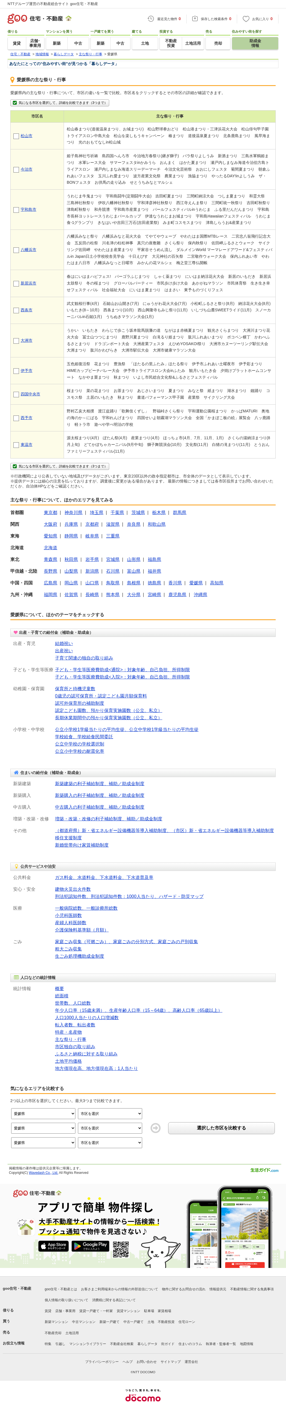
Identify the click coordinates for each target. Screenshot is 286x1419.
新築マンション (56, 1322)
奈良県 (133, 524)
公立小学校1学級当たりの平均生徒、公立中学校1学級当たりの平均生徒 (127, 729)
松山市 (26, 135)
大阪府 (50, 524)
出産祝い (64, 650)
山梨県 (71, 571)
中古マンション (84, 1322)
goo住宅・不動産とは (61, 1289)
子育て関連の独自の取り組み (84, 658)
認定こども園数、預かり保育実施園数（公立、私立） (108, 710)
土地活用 (72, 1333)
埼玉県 (96, 512)
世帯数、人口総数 (73, 1003)
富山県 (133, 571)
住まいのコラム (190, 1344)
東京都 (50, 512)
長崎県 (92, 594)
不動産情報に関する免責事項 (252, 1289)
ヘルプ (128, 1362)
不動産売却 (53, 1333)
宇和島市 (28, 209)
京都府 (92, 524)
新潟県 (92, 571)
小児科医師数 (68, 915)
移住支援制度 (68, 837)
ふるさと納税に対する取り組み (86, 1054)
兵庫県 (71, 524)
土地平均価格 (68, 1061)
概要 (59, 988)
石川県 (113, 571)
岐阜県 (92, 536)
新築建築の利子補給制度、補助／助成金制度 (99, 783)
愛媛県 (196, 582)
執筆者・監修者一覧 (221, 1344)
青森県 (50, 559)
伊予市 (26, 370)
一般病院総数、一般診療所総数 (86, 908)
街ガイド (168, 1344)
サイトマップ (171, 1362)
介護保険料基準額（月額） (82, 930)
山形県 (133, 559)
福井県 (154, 571)
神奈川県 (73, 512)
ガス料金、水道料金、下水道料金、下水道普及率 (104, 877)
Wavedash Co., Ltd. (43, 1173)
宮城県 (113, 559)
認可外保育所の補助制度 (79, 703)
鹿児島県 (177, 594)
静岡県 (71, 536)
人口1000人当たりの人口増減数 (87, 1017)
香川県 (175, 582)
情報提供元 (217, 1289)
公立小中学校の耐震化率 (79, 751)
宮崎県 (154, 594)
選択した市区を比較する (221, 1128)
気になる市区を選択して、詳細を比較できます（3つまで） (60, 103)
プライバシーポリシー (102, 1362)
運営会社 (191, 1362)
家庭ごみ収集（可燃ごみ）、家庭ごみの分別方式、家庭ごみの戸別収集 (126, 941)
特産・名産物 (68, 1032)
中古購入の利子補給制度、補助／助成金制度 (99, 807)
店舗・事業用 (65, 1311)
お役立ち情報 (14, 1343)
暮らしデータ (147, 1344)
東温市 (26, 444)
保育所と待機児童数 (75, 688)
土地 (150, 1322)
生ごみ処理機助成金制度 (79, 956)
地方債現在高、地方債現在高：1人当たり (96, 1068)
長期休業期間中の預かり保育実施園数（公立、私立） (108, 717)
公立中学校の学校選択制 (79, 744)
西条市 (26, 310)
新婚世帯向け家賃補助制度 (82, 845)
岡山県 (71, 582)
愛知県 (50, 536)
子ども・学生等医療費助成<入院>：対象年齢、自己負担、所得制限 (122, 677)
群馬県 (179, 512)
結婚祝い (64, 643)
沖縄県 (200, 594)
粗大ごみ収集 (68, 949)
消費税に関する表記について (114, 1300)
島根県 (133, 582)
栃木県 (159, 512)
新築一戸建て (109, 1322)
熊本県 (113, 594)
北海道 (50, 547)
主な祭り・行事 (70, 1039)
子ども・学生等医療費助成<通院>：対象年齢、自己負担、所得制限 (122, 669)
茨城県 (138, 512)
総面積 (61, 995)
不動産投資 (166, 1322)
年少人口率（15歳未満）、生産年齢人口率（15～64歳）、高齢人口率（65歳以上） (138, 1010)
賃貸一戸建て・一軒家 (96, 1311)
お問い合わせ (147, 1362)
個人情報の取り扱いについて (66, 1300)
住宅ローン (186, 1322)
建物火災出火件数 (73, 889)
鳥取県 (113, 582)
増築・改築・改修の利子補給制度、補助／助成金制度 (108, 818)
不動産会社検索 (122, 1344)
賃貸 (48, 1311)
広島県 (50, 582)
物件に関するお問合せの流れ (184, 1289)
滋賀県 (113, 524)
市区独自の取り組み (75, 1046)
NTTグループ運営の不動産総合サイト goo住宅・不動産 (53, 4)
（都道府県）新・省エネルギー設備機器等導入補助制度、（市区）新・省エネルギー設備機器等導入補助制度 (164, 830)
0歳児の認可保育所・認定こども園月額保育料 (101, 696)
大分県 (133, 594)
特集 (48, 1344)
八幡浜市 (28, 249)
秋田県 (71, 559)
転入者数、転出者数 (75, 1025)
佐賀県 (71, 594)
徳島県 (154, 582)
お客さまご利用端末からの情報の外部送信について (119, 1289)
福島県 (154, 559)
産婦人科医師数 (70, 922)
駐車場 (149, 1311)
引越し (60, 1344)
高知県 (216, 582)
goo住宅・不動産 (17, 1288)
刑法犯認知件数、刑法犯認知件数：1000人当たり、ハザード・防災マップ (129, 896)
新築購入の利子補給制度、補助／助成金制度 (99, 795)
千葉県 (117, 512)
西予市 (26, 417)
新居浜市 (28, 283)
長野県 (50, 571)
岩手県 (92, 559)
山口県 (92, 582)
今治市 (26, 169)
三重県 (113, 536)
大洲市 (26, 340)
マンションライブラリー (87, 1344)
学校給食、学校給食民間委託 (84, 736)
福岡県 (50, 594)
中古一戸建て (133, 1322)
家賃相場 (164, 1311)
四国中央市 (30, 394)
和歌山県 (157, 524)
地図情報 (246, 1344)
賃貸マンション (128, 1311)
